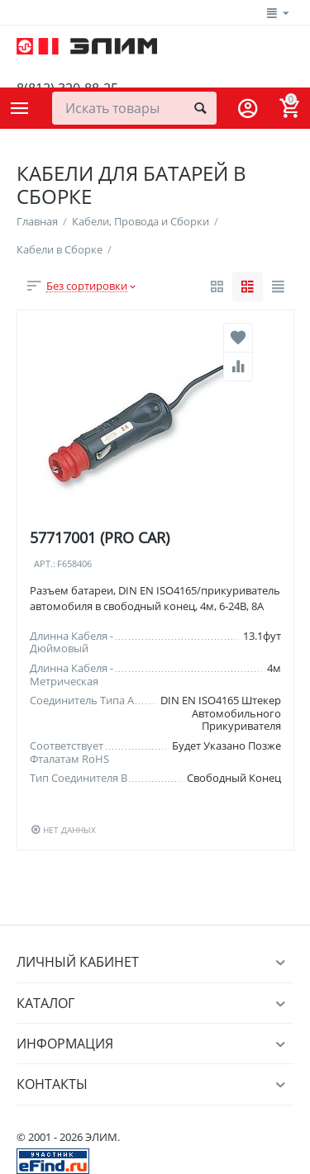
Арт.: (44, 564)
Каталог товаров (19, 108)
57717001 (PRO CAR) (99, 537)
